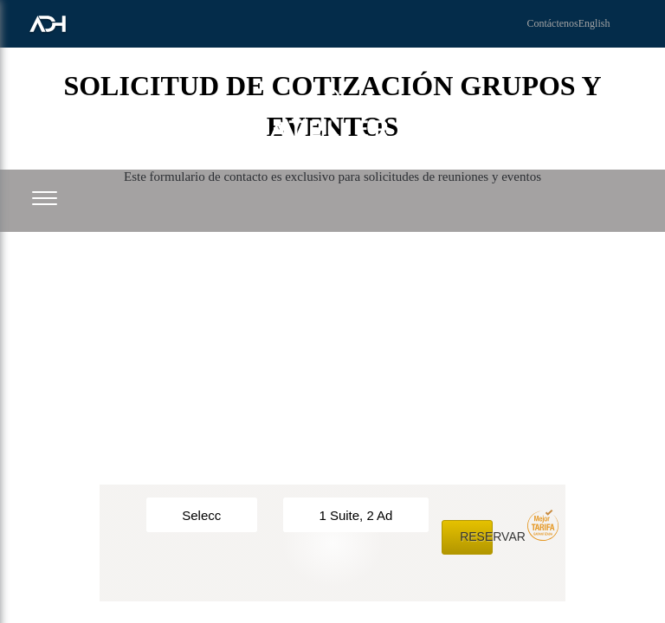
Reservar (476, 536)
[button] (44, 197)
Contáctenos (552, 23)
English (594, 23)
